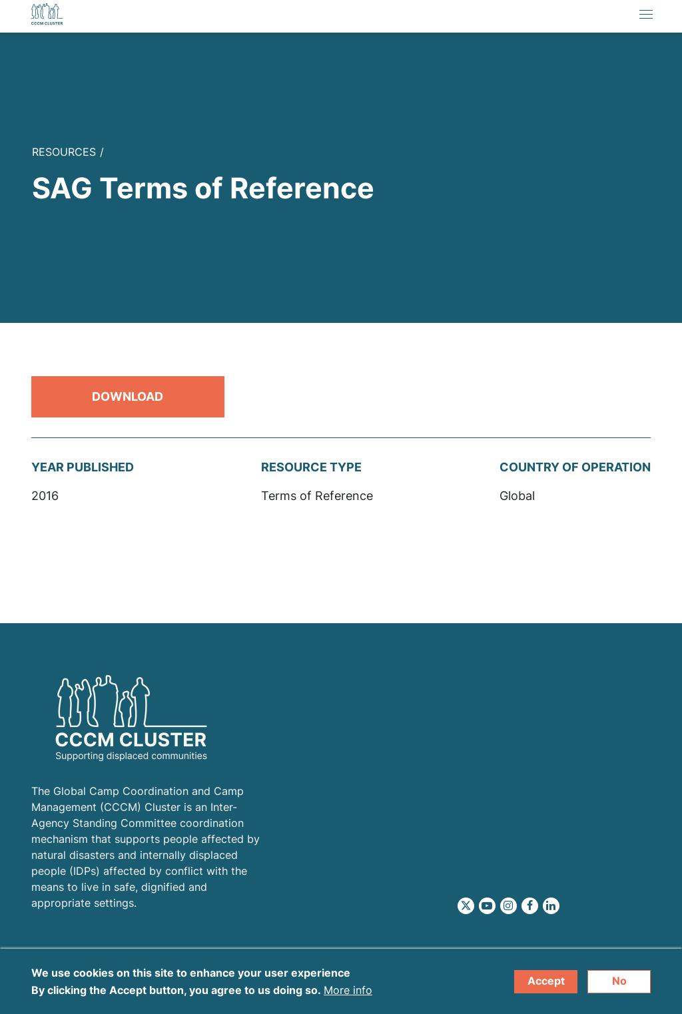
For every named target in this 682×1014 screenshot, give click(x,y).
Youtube (487, 905)
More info (348, 994)
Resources (64, 151)
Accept (546, 985)
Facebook (529, 905)
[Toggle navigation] (646, 16)
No (619, 985)
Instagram (508, 905)
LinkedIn (551, 905)
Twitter (466, 905)
